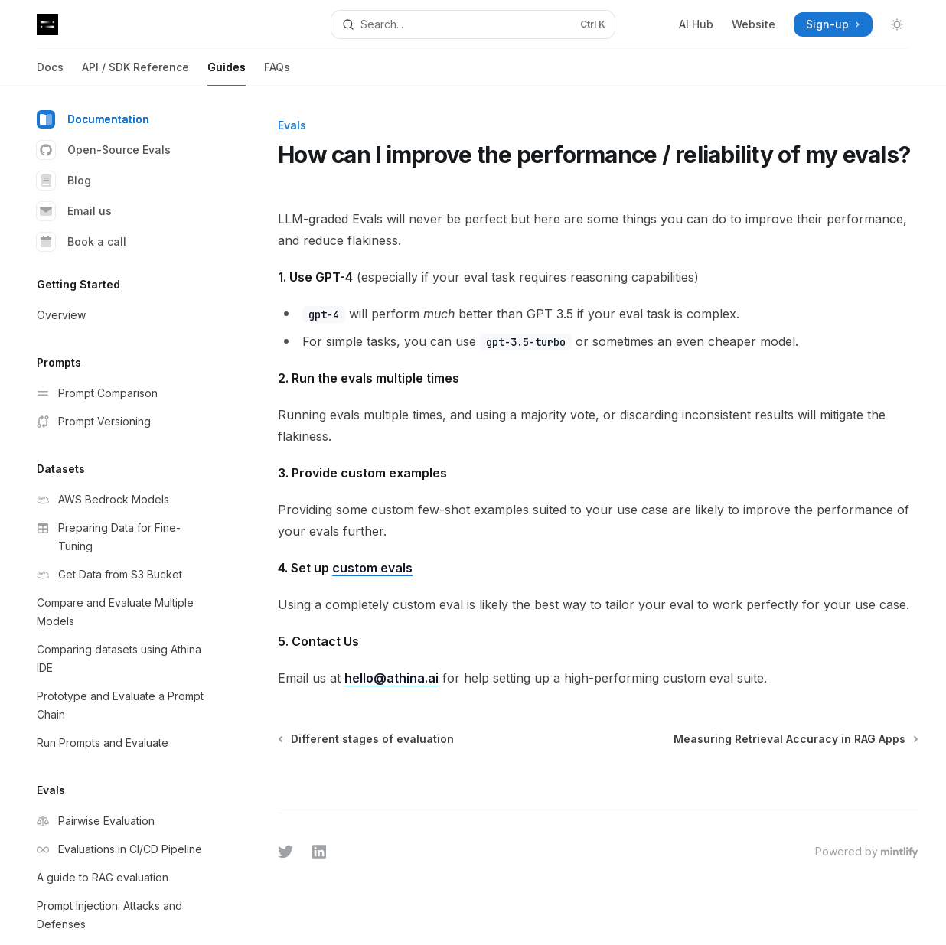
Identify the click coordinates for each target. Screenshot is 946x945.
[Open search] (472, 24)
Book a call (81, 242)
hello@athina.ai (391, 678)
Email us (74, 211)
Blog (64, 180)
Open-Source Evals (104, 150)
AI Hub (696, 24)
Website (753, 24)
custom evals (372, 567)
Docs (50, 73)
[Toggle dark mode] (897, 24)
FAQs (277, 73)
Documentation (93, 119)
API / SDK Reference (135, 73)
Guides (226, 73)
